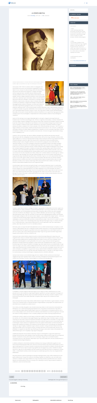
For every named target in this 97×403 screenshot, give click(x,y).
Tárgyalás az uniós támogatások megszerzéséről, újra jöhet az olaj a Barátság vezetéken (78, 93)
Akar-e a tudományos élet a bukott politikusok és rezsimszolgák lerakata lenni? (78, 106)
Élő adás (74, 18)
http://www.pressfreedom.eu (79, 60)
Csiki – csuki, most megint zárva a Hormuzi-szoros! (77, 97)
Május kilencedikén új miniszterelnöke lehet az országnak (78, 102)
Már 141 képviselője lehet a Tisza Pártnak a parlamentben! (77, 88)
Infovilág (33, 15)
